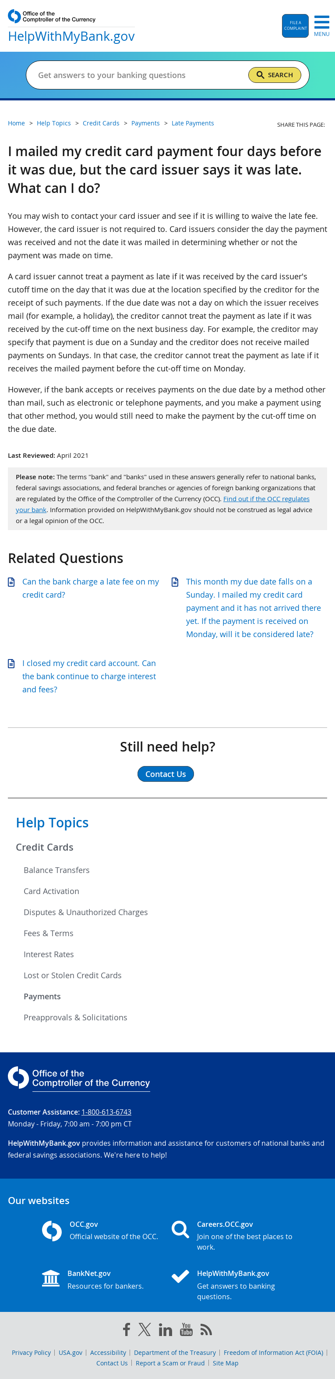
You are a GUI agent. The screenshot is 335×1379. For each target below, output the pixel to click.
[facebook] (126, 1331)
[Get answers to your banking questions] (139, 75)
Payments (42, 996)
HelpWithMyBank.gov (233, 1273)
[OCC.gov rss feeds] (206, 1331)
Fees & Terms (49, 933)
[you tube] (186, 1331)
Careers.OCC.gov (225, 1224)
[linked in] (165, 1331)
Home (16, 123)
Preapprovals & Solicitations (75, 1017)
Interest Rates (49, 954)
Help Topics (52, 822)
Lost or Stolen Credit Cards (73, 975)
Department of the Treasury (175, 1352)
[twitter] (144, 1331)
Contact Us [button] (165, 774)
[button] (295, 26)
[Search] (274, 75)
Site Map (226, 1363)
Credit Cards (45, 847)
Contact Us (112, 1363)
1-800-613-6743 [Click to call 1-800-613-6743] (106, 1112)
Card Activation (51, 891)
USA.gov (70, 1352)
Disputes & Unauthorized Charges (86, 912)
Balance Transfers (57, 870)
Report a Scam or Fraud (170, 1363)
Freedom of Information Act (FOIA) (273, 1352)
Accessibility (108, 1352)
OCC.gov (84, 1224)
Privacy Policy (31, 1352)
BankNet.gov (89, 1273)
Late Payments (193, 123)
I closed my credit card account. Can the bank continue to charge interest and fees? (89, 676)
